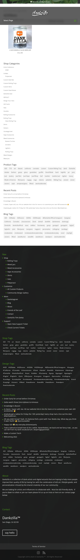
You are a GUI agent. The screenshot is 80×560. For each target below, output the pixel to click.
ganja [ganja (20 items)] (49, 225)
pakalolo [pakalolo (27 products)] (48, 180)
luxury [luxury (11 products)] (71, 176)
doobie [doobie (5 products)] (6, 172)
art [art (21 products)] (15, 168)
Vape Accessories (9, 135)
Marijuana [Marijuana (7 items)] (20, 229)
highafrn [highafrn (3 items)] (7, 229)
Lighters (7, 148)
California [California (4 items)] (7, 222)
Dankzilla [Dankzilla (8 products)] (72, 168)
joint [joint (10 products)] (73, 172)
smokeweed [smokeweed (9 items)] (19, 233)
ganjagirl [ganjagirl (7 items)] (56, 225)
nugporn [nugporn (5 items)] (37, 229)
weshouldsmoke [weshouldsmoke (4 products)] (41, 184)
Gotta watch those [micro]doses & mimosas (17, 197)
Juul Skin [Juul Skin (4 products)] (18, 176)
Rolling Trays (7, 118)
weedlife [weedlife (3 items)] (30, 237)
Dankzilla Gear (8, 94)
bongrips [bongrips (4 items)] (67, 218)
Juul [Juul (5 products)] (5, 176)
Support (7, 321)
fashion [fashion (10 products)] (13, 172)
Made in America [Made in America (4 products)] (10, 180)
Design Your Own (9, 101)
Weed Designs (8, 155)
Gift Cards (7, 104)
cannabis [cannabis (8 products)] (36, 168)
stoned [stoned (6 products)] (66, 180)
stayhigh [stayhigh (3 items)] (69, 233)
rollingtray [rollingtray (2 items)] (56, 229)
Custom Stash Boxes (10, 90)
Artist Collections (9, 67)
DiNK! (7, 70)
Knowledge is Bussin (10, 201)
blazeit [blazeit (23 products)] (20, 168)
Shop (6, 258)
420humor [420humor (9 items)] (20, 218)
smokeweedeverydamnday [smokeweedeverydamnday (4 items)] (33, 233)
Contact (10, 314)
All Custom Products (15, 289)
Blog (9, 303)
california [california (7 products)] (28, 168)
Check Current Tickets (16, 328)
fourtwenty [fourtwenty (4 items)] (41, 225)
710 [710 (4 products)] (10, 168)
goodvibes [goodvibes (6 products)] (33, 172)
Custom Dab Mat (9, 80)
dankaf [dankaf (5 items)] (40, 222)
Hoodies (6, 111)
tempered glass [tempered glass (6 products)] (22, 184)
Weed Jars (7, 158)
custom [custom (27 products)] (43, 168)
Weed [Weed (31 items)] (13, 237)
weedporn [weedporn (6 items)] (48, 237)
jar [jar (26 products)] (69, 172)
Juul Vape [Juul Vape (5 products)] (26, 176)
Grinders (8, 145)
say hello (10, 532)
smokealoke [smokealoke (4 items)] (8, 233)
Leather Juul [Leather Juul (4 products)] (56, 176)
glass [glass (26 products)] (26, 172)
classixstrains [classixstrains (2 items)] (25, 222)
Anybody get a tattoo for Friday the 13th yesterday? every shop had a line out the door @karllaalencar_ (35, 208)
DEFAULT (6, 97)
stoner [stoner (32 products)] (72, 180)
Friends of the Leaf (14, 310)
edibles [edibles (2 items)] (33, 225)
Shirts (5, 124)
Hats (5, 108)
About (9, 306)
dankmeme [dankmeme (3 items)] (56, 222)
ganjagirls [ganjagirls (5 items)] (64, 225)
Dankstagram (12, 299)
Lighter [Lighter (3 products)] (64, 176)
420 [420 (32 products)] (5, 168)
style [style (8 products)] (13, 184)
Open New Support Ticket (17, 324)
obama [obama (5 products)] (41, 180)
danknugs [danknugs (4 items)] (65, 222)
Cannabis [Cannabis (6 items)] (16, 222)
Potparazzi (8, 76)
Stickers (6, 128)
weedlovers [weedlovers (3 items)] (39, 237)
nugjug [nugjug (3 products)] (29, 180)
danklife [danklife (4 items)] (47, 222)
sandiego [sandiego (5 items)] (64, 229)
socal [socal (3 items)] (62, 233)
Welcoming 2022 (10, 437)
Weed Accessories (9, 138)
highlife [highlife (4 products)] (63, 172)
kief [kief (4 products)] (41, 176)
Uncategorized (8, 131)
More (6, 296)
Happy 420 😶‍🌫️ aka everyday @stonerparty (20, 424)
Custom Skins (8, 87)
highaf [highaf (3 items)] (71, 225)
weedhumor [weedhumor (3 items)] (22, 237)
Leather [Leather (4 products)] (47, 176)
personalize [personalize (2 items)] (46, 229)
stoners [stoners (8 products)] (6, 184)
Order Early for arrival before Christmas (16, 194)
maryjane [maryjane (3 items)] (29, 229)
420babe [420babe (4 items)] (12, 218)
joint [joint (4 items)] (13, 229)
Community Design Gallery (17, 293)
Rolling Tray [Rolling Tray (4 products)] (57, 180)
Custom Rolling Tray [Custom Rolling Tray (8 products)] (54, 168)
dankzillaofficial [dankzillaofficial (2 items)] (18, 225)
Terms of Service (38, 546)
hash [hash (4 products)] (57, 172)
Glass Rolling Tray (10, 121)
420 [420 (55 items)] (5, 218)
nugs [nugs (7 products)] (35, 180)
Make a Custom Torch (12, 433)
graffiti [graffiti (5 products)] (41, 172)
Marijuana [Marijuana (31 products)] (21, 180)
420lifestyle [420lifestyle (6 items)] (37, 218)
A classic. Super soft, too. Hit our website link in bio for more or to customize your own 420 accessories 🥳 (36, 204)
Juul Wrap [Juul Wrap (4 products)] (35, 176)
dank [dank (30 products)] (65, 168)
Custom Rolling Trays (10, 83)
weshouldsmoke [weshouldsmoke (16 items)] (59, 237)
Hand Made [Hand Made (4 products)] (49, 172)
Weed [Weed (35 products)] (31, 184)
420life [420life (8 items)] (28, 218)
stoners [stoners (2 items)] (6, 237)
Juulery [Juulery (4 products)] (11, 176)
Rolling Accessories (9, 115)
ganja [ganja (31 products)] (20, 172)
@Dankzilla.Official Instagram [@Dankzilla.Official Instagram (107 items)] (52, 218)
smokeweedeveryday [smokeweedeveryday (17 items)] (52, 233)
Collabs (6, 73)
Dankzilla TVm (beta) (15, 317)
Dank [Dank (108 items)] (34, 222)
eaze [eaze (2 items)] (26, 225)
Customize (8, 286)
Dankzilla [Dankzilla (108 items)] (7, 225)
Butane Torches (10, 141)
